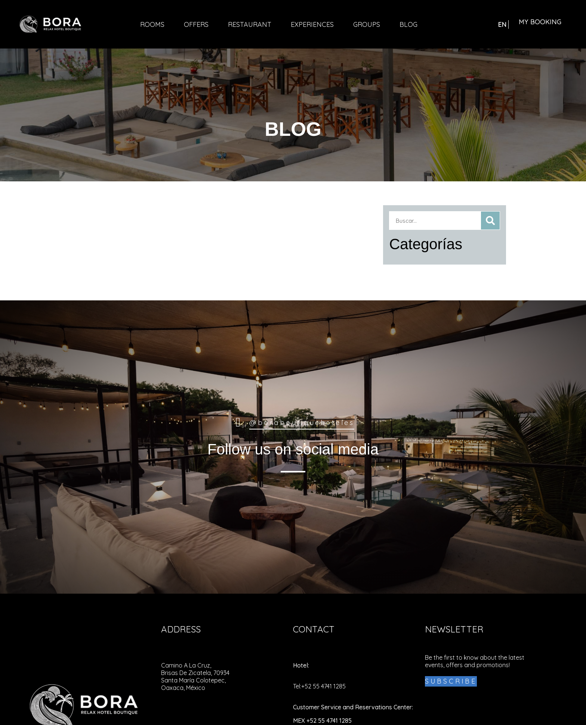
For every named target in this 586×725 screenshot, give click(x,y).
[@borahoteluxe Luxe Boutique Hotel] (238, 422)
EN (502, 24)
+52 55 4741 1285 (323, 686)
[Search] (490, 220)
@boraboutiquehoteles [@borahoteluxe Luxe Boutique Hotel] (301, 422)
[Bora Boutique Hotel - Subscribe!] (451, 681)
